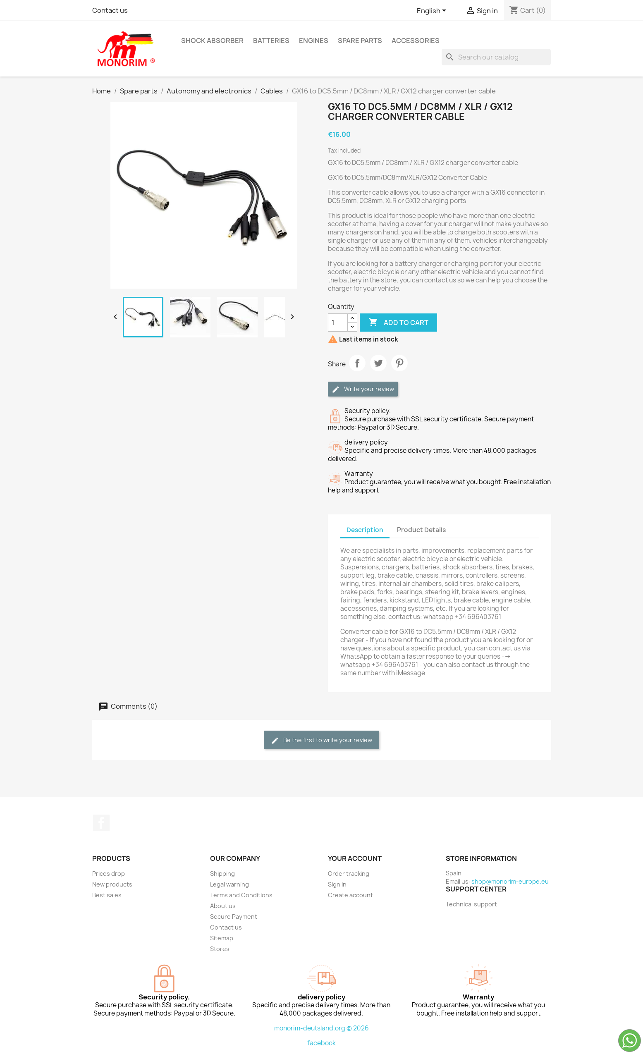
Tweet (378, 363)
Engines (313, 40)
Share (357, 363)
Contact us (110, 10)
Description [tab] (365, 530)
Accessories (416, 40)
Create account (350, 895)
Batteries (271, 40)
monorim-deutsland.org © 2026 (321, 1028)
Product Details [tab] (421, 530)
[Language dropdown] (433, 11)
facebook (321, 1043)
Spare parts (360, 40)
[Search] (496, 57)
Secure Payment (233, 916)
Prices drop (108, 873)
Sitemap (221, 938)
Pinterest (399, 363)
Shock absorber (212, 40)
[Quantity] (338, 322)
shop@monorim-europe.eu (510, 881)
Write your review (363, 389)
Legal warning (229, 884)
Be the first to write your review (321, 740)
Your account (355, 858)
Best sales (107, 895)
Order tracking (348, 873)
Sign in (337, 884)
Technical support (471, 904)
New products (112, 884)
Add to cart (398, 322)
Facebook (101, 823)
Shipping (222, 873)
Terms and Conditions (241, 895)
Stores (219, 949)
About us (223, 906)
